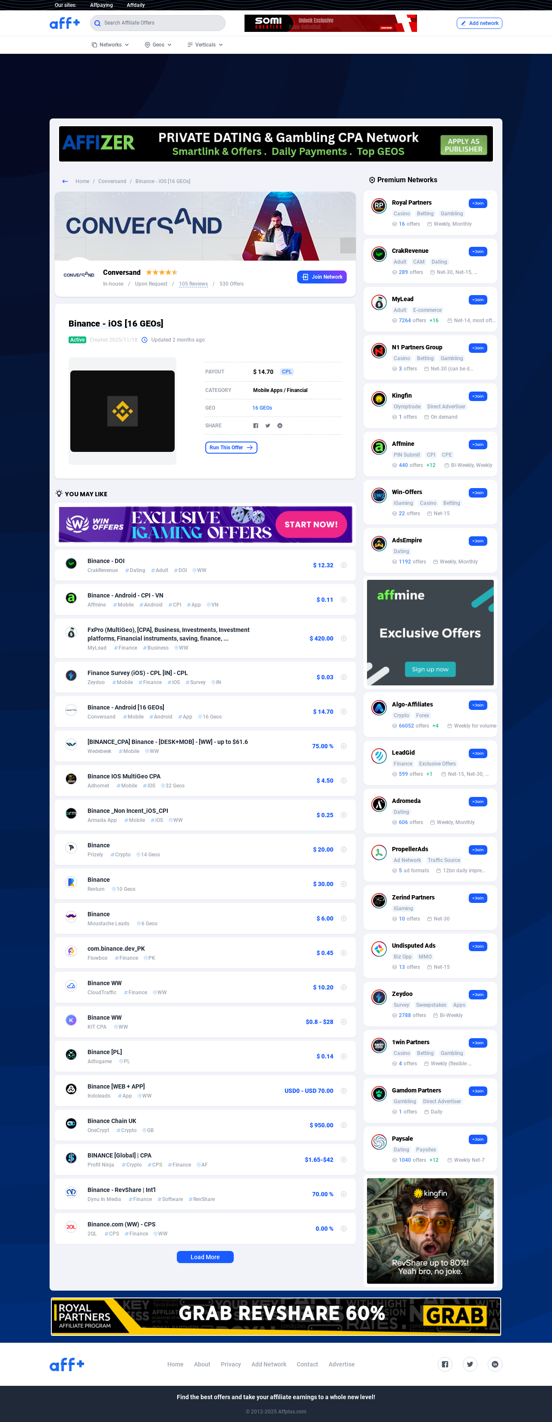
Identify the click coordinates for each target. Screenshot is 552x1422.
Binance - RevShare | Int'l (122, 1189)
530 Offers (232, 284)
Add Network (268, 1364)
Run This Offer (231, 447)
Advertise (342, 1364)
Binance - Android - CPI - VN (125, 595)
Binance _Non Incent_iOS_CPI (128, 810)
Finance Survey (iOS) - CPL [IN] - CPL (138, 672)
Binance (99, 845)
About (202, 1364)
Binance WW (105, 983)
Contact (307, 1364)
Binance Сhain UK (112, 1120)
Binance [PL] (105, 1052)
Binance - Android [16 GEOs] (126, 707)
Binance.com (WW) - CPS (122, 1224)
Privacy (231, 1364)
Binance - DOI (106, 560)
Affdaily (136, 5)
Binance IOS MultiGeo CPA (124, 776)
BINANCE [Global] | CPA (119, 1155)
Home (82, 181)
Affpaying (101, 5)
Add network (480, 23)
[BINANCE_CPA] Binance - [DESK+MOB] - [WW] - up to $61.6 (168, 741)
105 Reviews (193, 284)
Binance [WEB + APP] (116, 1086)
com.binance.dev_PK (116, 948)
